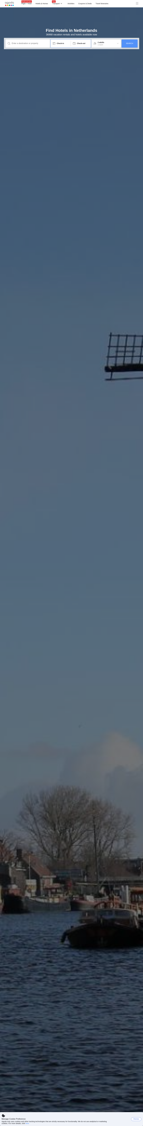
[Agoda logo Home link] (9, 3)
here (27, 1123)
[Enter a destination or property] (30, 43)
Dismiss (136, 1119)
